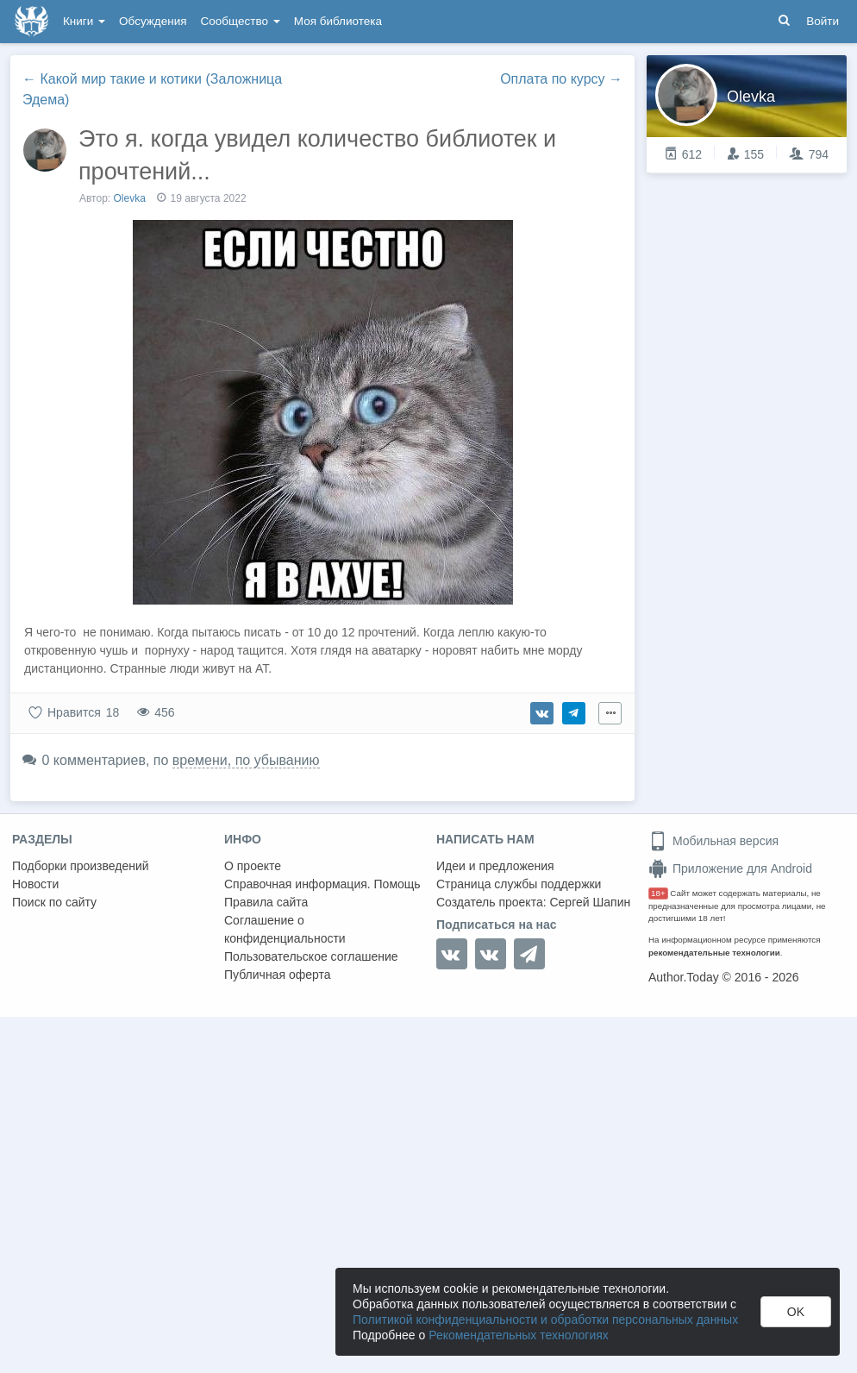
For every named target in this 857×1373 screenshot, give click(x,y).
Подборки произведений (80, 866)
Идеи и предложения (495, 866)
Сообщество (240, 21)
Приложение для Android (730, 868)
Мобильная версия (713, 840)
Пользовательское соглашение (311, 956)
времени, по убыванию (246, 760)
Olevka (130, 198)
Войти (822, 21)
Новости (35, 884)
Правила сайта (266, 902)
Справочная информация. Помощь (322, 884)
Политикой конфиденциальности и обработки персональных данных (545, 1319)
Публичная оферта (277, 974)
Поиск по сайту (54, 902)
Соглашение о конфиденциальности (285, 929)
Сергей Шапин (589, 902)
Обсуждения (152, 21)
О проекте (252, 866)
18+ (658, 893)
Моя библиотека (338, 21)
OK (795, 1312)
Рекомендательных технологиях (518, 1335)
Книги (84, 21)
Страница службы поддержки (518, 884)
